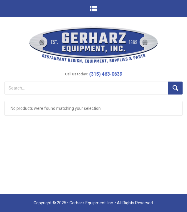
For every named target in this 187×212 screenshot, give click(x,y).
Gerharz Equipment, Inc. (91, 203)
